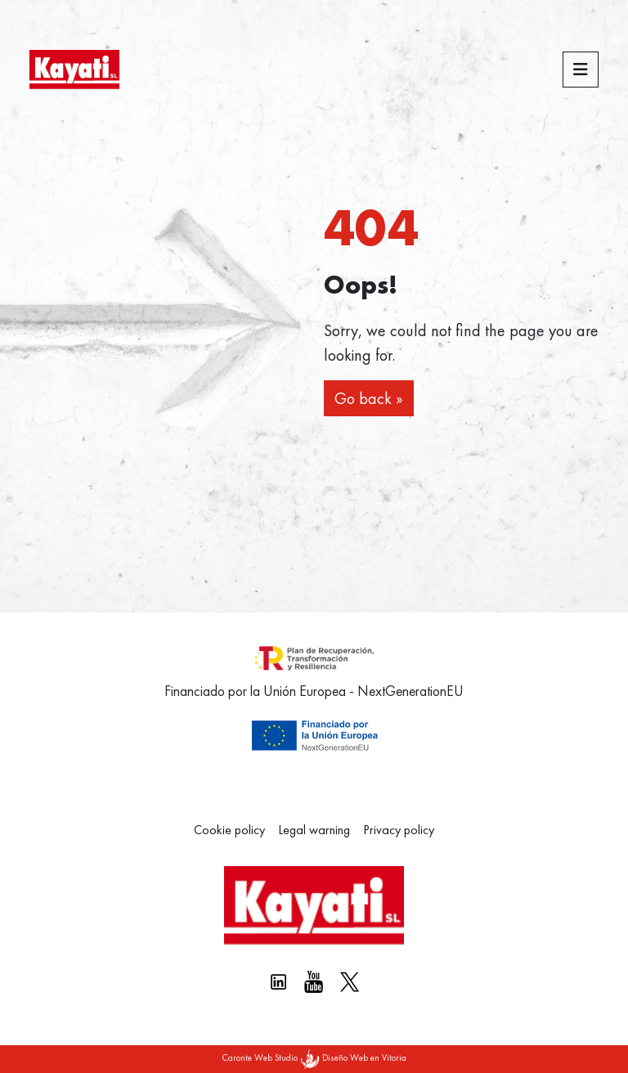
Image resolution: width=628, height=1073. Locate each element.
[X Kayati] (350, 982)
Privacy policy (398, 829)
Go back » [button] (368, 398)
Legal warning (314, 829)
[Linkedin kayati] (278, 982)
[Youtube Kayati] (314, 982)
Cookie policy (229, 829)
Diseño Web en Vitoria (364, 1057)
